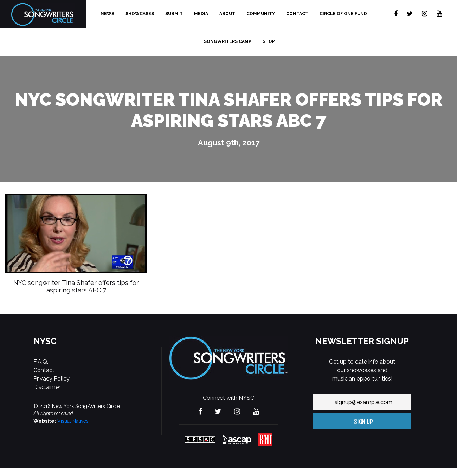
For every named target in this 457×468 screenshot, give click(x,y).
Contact (297, 13)
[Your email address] (362, 402)
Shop (269, 41)
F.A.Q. (40, 361)
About (227, 13)
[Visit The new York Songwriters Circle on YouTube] (439, 14)
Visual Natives (73, 421)
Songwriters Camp (227, 41)
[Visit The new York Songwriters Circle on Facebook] (395, 14)
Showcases (139, 13)
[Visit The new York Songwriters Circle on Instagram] (424, 14)
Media (201, 13)
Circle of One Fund (343, 13)
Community (260, 13)
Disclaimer (46, 387)
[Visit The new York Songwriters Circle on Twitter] (410, 14)
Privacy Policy (51, 378)
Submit (174, 13)
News (107, 13)
